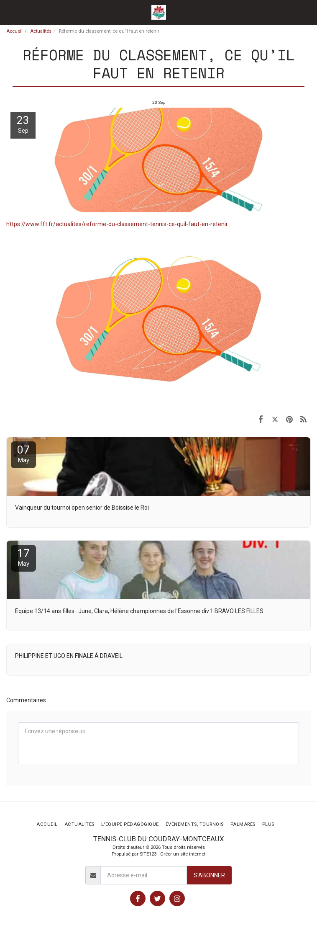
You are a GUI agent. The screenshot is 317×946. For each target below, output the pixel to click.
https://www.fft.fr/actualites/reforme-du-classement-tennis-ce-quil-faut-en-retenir (117, 224)
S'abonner (209, 875)
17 (23, 557)
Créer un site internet (182, 854)
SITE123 (148, 854)
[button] (9, 12)
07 (23, 453)
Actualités (40, 31)
